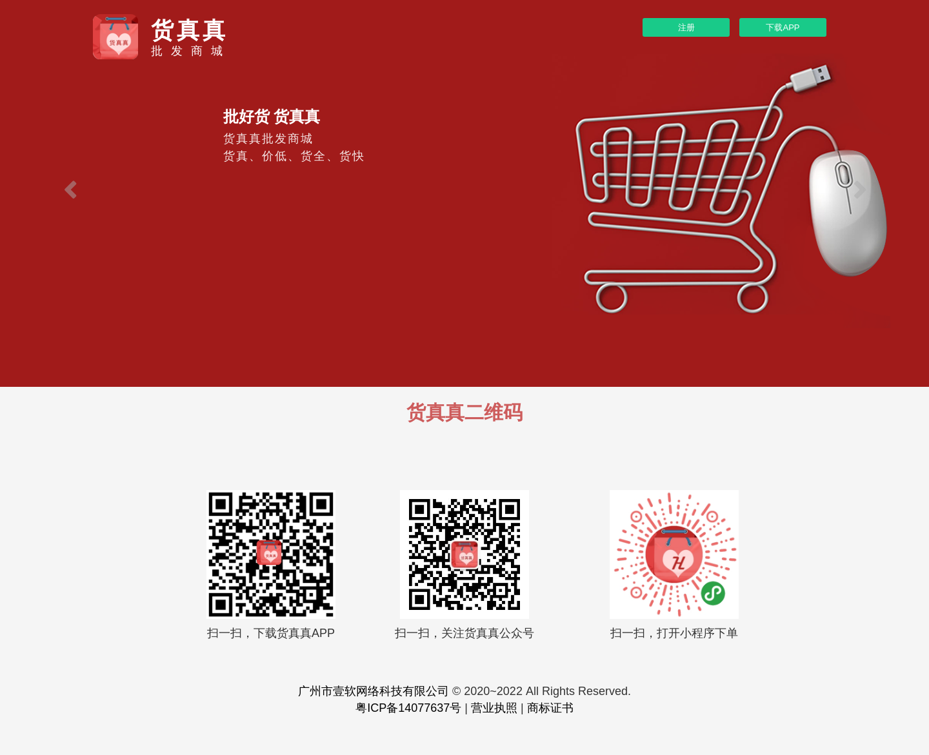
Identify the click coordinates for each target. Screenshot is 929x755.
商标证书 (550, 707)
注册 (686, 27)
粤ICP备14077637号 (408, 707)
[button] (69, 193)
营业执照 (494, 707)
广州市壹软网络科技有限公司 (373, 691)
